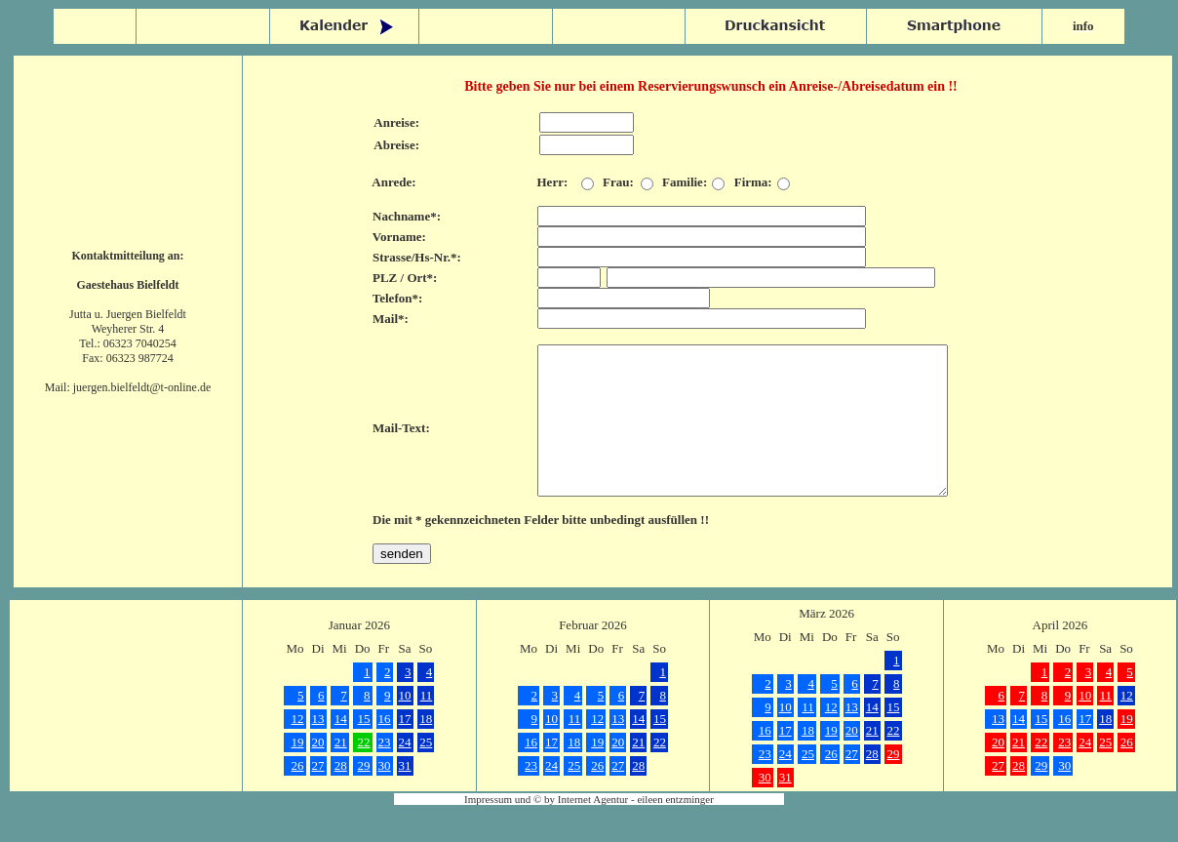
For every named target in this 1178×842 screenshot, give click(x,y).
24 (405, 771)
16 (384, 748)
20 (318, 771)
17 (405, 748)
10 (405, 724)
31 (405, 794)
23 (384, 771)
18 (425, 748)
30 (384, 794)
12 (298, 748)
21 (340, 771)
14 (340, 748)
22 (364, 771)
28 (340, 794)
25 (425, 771)
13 (318, 748)
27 (318, 794)
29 (364, 794)
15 (364, 748)
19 (298, 771)
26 (298, 794)
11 (426, 724)
